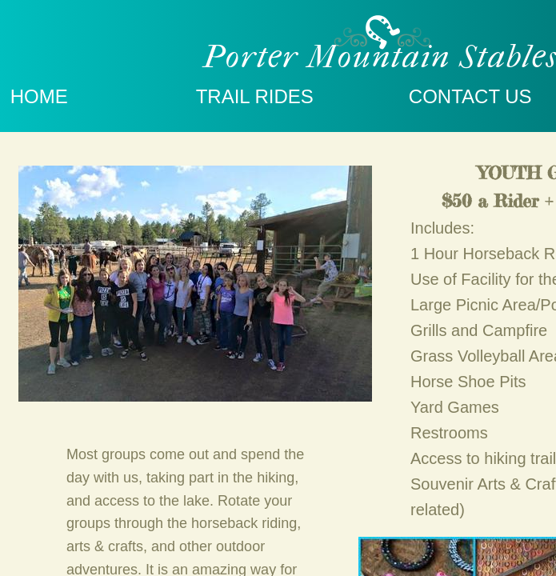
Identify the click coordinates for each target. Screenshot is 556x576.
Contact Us (470, 96)
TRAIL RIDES (255, 96)
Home (39, 96)
